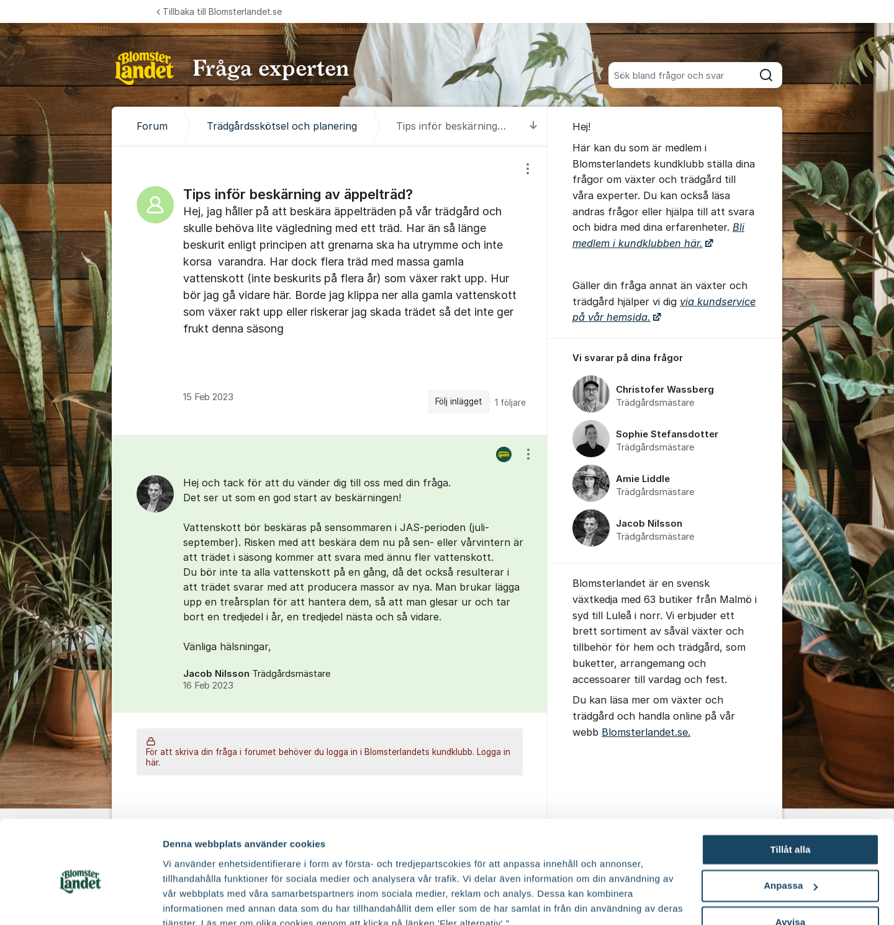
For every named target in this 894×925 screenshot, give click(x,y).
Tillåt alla (790, 792)
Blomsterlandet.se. (646, 732)
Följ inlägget (458, 401)
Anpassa (791, 829)
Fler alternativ (194, 900)
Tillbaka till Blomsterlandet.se (219, 11)
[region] (330, 290)
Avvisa (790, 865)
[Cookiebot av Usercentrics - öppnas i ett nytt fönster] (80, 900)
